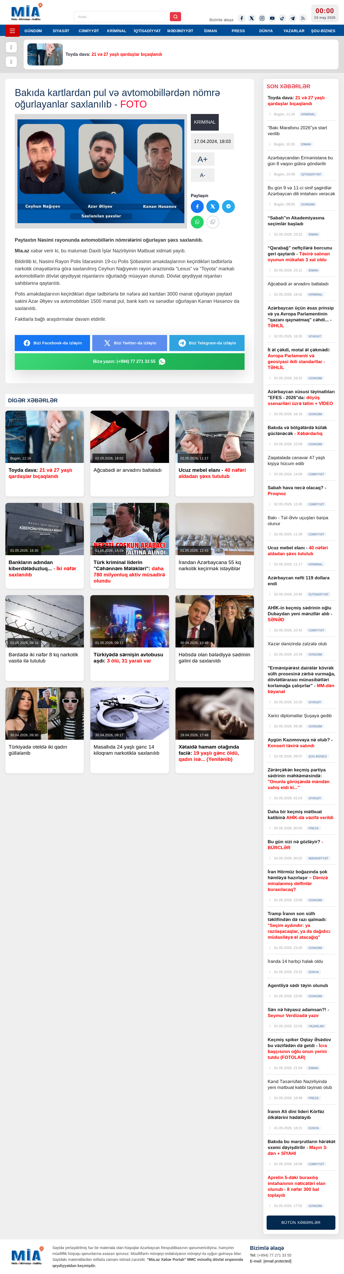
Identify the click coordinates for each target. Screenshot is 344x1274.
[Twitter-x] (252, 18)
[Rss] (303, 18)
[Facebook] (242, 18)
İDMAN (210, 31)
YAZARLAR (293, 31)
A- (202, 175)
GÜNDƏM (33, 31)
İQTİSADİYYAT (147, 31)
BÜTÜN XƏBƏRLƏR (301, 1222)
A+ (203, 159)
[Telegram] (293, 18)
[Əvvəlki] (11, 47)
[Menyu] (12, 31)
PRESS (238, 31)
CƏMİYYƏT (89, 31)
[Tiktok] (282, 18)
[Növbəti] (11, 61)
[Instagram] (262, 18)
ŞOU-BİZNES (323, 31)
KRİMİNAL (116, 31)
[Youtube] (272, 18)
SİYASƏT (61, 31)
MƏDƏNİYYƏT (180, 31)
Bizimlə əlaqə (221, 19)
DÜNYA (266, 31)
